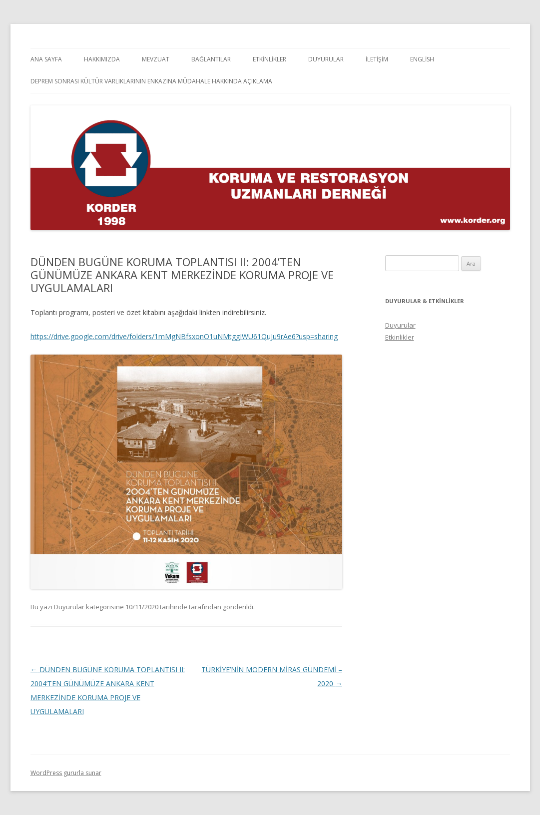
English (422, 59)
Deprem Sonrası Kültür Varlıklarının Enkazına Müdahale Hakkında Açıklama (151, 81)
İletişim (377, 59)
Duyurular (326, 59)
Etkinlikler (269, 59)
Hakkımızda (102, 59)
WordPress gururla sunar (65, 773)
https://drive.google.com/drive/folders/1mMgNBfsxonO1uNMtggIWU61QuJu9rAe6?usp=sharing (184, 336)
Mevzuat (155, 59)
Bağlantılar (211, 59)
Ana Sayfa (46, 59)
